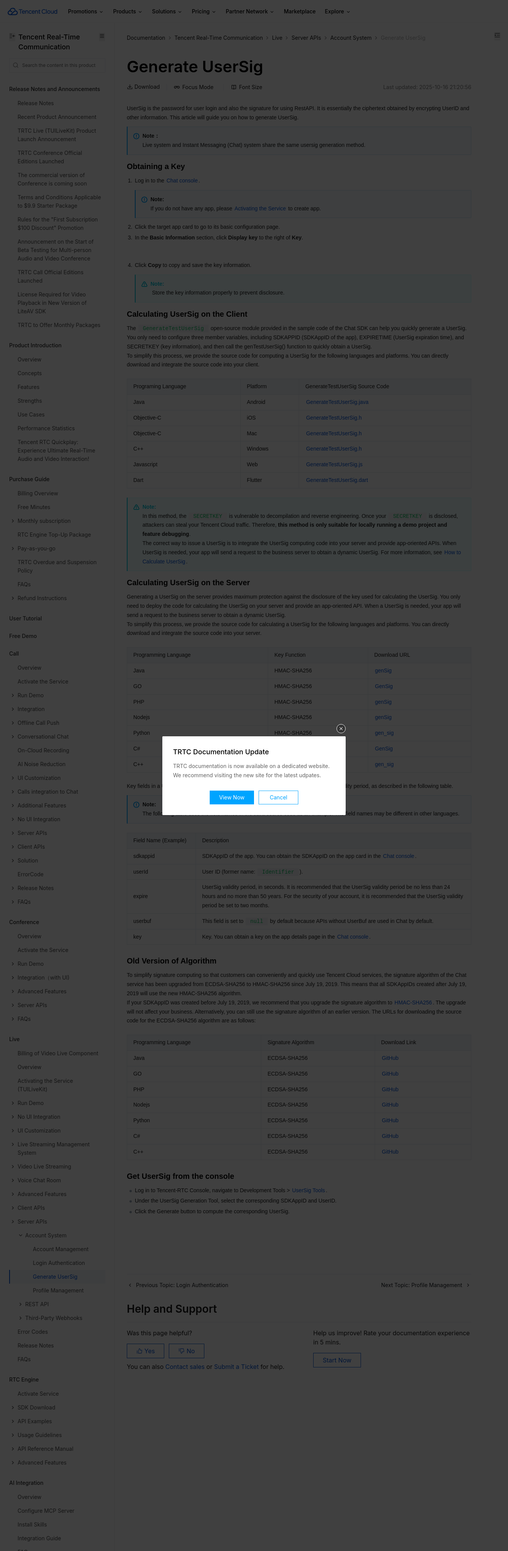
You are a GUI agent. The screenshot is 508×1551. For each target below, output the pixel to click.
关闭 (341, 728)
